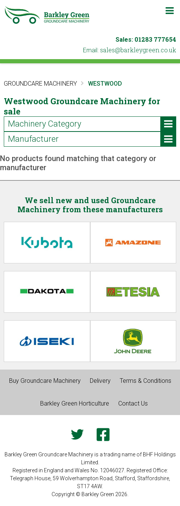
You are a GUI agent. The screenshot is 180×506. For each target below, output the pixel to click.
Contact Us (133, 403)
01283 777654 (155, 39)
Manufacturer (92, 139)
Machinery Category (92, 124)
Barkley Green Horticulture (74, 403)
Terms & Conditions (145, 380)
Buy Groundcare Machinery (45, 380)
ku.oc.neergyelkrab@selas (138, 50)
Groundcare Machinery (40, 83)
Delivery (100, 380)
